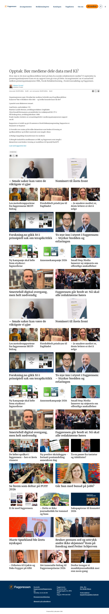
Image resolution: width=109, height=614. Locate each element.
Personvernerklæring (42, 597)
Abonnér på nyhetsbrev (42, 601)
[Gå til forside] (10, 6)
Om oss (80, 7)
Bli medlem (92, 6)
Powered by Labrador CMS (54, 611)
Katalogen (57, 7)
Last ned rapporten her (17, 146)
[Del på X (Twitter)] (95, 91)
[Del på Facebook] (93, 91)
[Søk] (100, 6)
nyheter (13, 152)
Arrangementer (26, 7)
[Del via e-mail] (98, 91)
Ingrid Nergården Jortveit (89, 595)
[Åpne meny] (105, 6)
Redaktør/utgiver (42, 7)
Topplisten (69, 7)
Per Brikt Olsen (85, 589)
